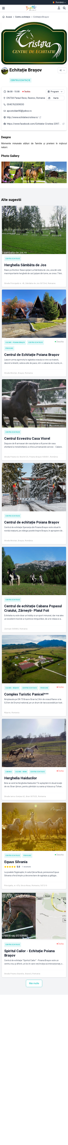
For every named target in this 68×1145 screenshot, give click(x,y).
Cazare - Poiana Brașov (15, 342)
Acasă (9, 17)
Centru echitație (22, 17)
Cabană (8, 772)
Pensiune (9, 348)
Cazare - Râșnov (12, 688)
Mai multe (34, 983)
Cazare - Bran (21, 772)
